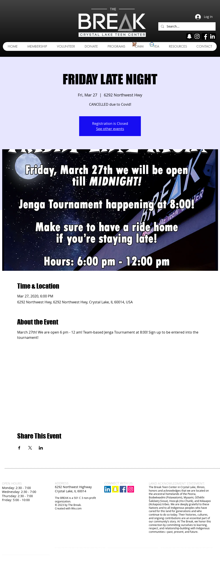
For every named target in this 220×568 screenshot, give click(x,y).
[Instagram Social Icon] (130, 489)
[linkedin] (212, 36)
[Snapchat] (115, 489)
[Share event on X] (30, 448)
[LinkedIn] (107, 489)
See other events (110, 128)
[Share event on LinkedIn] (41, 448)
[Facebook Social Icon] (123, 489)
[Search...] (186, 26)
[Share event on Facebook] (19, 448)
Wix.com (76, 508)
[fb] (204, 36)
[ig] (197, 36)
